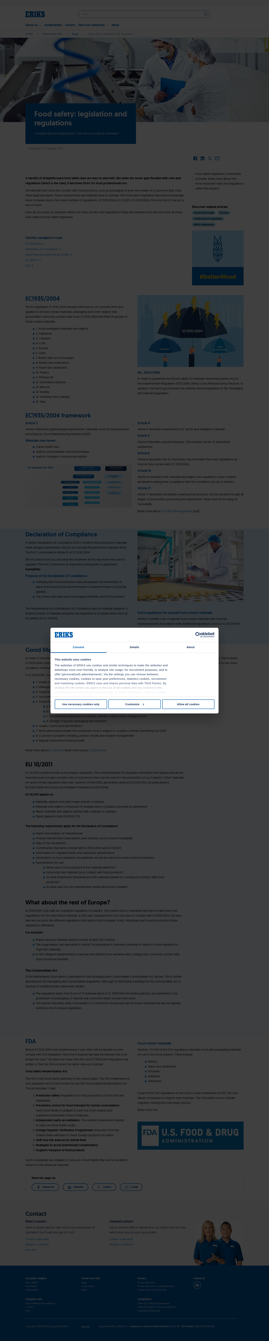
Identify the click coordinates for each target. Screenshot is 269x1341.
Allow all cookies (188, 704)
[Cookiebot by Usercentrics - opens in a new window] (198, 635)
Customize (134, 704)
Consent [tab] (78, 647)
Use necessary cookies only (80, 704)
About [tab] (190, 647)
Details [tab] (134, 647)
